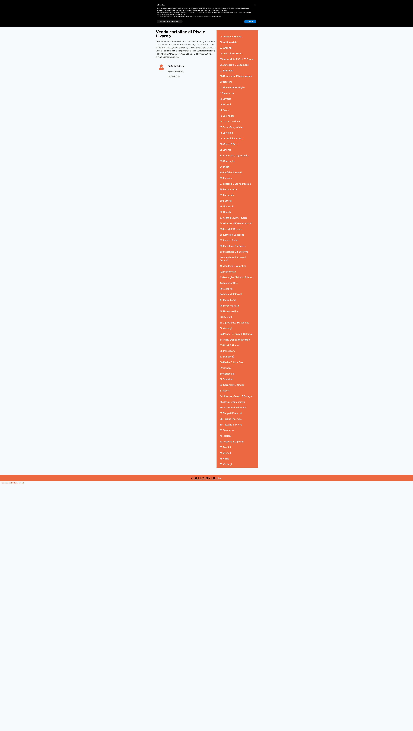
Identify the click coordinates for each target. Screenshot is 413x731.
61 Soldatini (226, 379)
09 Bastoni (226, 81)
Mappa (237, 19)
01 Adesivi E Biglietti (231, 36)
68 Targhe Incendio (231, 418)
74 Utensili (225, 452)
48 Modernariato (229, 305)
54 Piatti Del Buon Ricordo (235, 339)
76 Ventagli (226, 464)
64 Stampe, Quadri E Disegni (236, 396)
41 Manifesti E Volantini (233, 265)
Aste (229, 19)
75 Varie (224, 458)
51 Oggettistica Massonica (234, 322)
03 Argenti (225, 47)
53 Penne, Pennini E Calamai (236, 333)
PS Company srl (17, 483)
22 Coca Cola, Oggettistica (234, 155)
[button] (255, 709)
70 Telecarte (227, 430)
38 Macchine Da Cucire (233, 245)
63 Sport (225, 390)
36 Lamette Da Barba (232, 234)
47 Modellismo (228, 299)
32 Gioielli (225, 211)
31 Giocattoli (226, 206)
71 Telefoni (225, 435)
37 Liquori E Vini (229, 240)
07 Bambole (226, 70)
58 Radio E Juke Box (231, 362)
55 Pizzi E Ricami (229, 345)
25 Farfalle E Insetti (231, 172)
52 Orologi (226, 328)
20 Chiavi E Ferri (229, 144)
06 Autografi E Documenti (234, 64)
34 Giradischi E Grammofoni (236, 223)
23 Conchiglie (227, 160)
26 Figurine (226, 178)
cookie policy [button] (222, 714)
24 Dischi (225, 166)
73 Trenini (225, 447)
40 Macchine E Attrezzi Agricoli (233, 258)
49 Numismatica (229, 311)
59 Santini (225, 367)
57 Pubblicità (227, 356)
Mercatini (187, 19)
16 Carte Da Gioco (230, 121)
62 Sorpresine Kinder (232, 384)
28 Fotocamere (228, 189)
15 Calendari (227, 115)
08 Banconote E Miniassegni (236, 76)
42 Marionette (228, 271)
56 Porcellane (228, 350)
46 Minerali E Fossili (231, 294)
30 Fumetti (226, 200)
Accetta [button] (250, 725)
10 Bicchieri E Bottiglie (232, 87)
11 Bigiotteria (227, 93)
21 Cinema (225, 149)
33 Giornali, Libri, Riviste (233, 217)
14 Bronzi (225, 110)
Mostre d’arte (218, 19)
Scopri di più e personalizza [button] (169, 725)
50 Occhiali (226, 316)
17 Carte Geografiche (231, 127)
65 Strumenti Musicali (232, 401)
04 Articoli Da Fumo (231, 53)
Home (165, 19)
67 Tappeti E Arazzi (231, 413)
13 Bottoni (225, 104)
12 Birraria (225, 98)
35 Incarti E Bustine (231, 228)
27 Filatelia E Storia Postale (235, 183)
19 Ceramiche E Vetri (231, 138)
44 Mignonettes (229, 282)
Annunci (247, 19)
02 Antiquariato (228, 42)
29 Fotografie (227, 194)
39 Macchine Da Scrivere (234, 251)
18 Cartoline (226, 132)
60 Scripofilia (227, 373)
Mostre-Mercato (202, 19)
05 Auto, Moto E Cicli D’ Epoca (236, 59)
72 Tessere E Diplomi (232, 441)
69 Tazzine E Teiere (231, 424)
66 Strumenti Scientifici (233, 407)
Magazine (175, 19)
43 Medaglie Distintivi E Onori (236, 277)
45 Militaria (226, 288)
